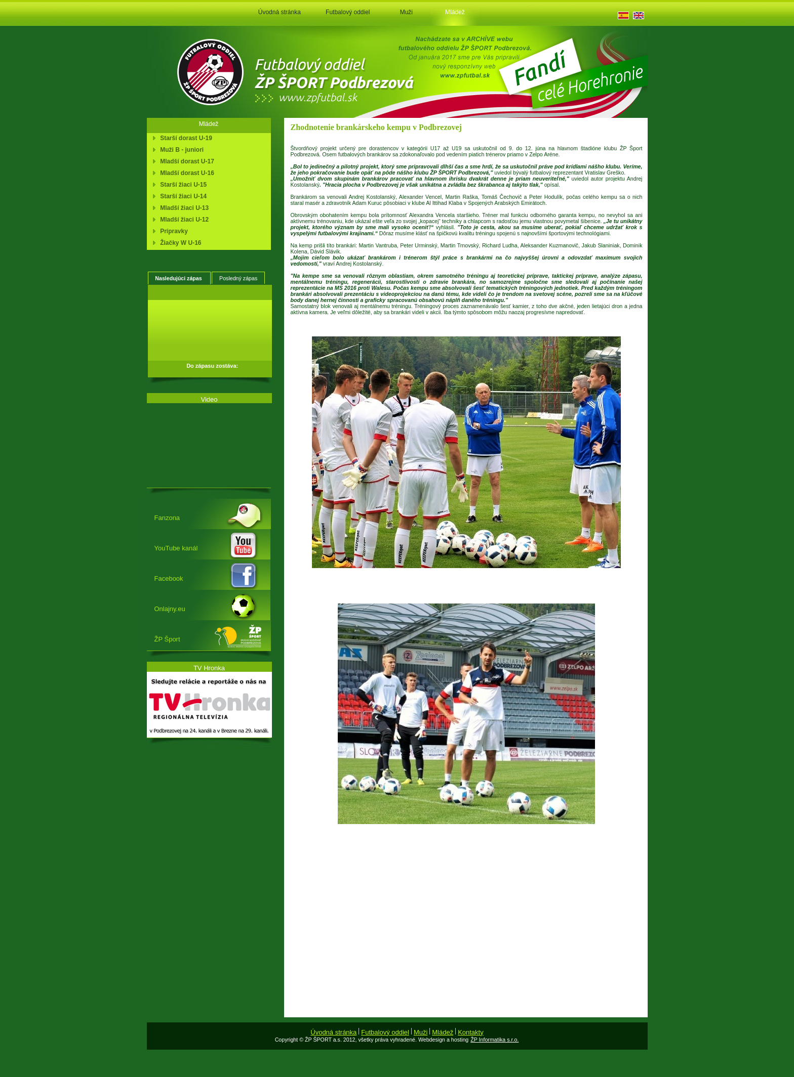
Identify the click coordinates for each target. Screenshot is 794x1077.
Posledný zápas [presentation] (238, 278)
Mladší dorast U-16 (185, 173)
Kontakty (471, 1032)
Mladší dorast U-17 (185, 161)
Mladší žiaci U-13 (183, 207)
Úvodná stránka (279, 12)
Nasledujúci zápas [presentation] (179, 278)
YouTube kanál (176, 548)
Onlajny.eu (169, 609)
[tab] (179, 278)
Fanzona (167, 518)
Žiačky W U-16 (179, 242)
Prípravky (172, 231)
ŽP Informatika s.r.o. (494, 1040)
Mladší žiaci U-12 (183, 219)
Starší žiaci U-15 (182, 184)
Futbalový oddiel (348, 12)
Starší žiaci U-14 (182, 196)
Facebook (168, 578)
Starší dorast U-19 (184, 138)
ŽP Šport (167, 639)
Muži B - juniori (180, 149)
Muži (406, 12)
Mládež (455, 12)
